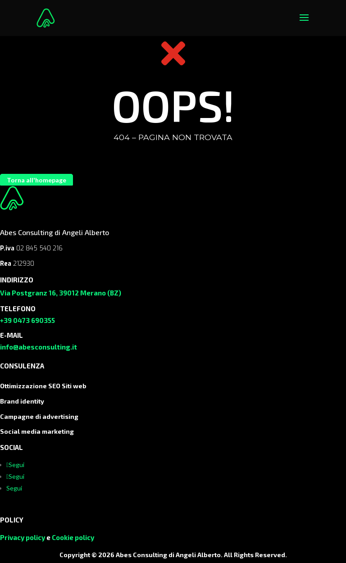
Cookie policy (73, 537)
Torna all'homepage (36, 180)
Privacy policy (22, 537)
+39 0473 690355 (27, 320)
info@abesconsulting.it (38, 347)
